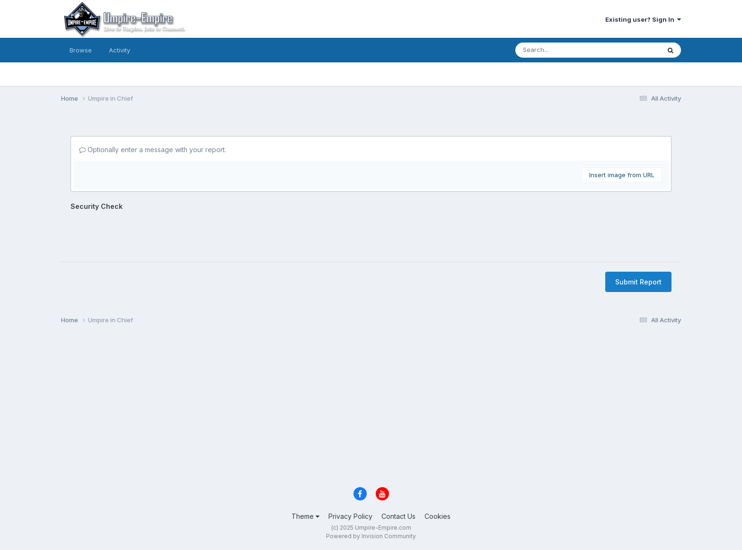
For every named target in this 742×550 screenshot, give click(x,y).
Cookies (437, 516)
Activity (119, 50)
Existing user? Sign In (643, 19)
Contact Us (398, 516)
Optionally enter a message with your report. (152, 150)
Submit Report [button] (638, 282)
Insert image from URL (621, 175)
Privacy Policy (350, 516)
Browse (81, 50)
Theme (305, 516)
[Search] (557, 50)
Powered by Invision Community (371, 536)
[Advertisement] (345, 408)
